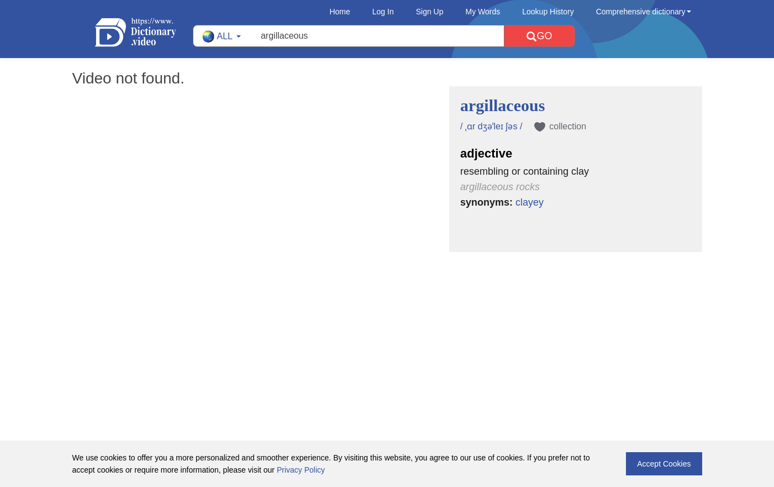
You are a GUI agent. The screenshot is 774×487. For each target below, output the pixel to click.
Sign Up (430, 11)
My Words (483, 11)
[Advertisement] (387, 324)
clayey (529, 202)
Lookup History (547, 11)
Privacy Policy (301, 469)
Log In (383, 11)
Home (339, 11)
